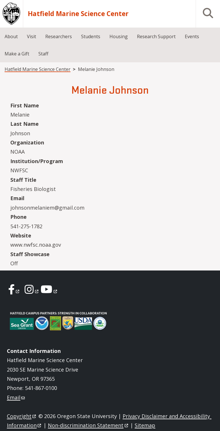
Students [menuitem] (90, 36)
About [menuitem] (11, 36)
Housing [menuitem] (118, 36)
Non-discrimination (88, 425)
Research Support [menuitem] (156, 36)
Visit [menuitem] (31, 36)
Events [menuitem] (192, 36)
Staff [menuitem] (43, 54)
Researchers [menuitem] (58, 36)
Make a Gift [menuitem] (17, 54)
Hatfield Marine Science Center (78, 14)
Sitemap (145, 425)
